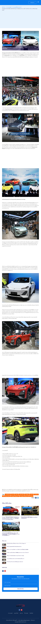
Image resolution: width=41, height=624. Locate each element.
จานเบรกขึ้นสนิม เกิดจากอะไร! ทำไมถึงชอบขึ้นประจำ (15, 558)
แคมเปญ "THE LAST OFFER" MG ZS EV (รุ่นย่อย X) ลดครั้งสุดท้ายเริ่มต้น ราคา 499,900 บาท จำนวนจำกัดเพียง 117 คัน (10, 518)
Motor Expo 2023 (6, 496)
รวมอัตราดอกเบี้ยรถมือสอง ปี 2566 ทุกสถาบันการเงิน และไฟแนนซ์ (18, 552)
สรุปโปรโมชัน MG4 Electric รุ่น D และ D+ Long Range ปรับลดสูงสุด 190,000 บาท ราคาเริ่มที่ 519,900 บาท (11, 534)
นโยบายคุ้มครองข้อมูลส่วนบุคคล (24, 620)
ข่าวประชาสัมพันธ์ (7, 507)
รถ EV (13, 494)
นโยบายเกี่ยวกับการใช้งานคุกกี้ (11, 620)
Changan (27, 494)
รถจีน (17, 494)
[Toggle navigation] (38, 2)
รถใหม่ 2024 (21, 494)
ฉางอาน (31, 496)
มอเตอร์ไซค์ (16, 613)
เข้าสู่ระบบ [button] (32, 2)
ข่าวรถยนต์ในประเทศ (17, 7)
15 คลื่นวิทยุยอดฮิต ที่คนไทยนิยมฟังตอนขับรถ (14, 546)
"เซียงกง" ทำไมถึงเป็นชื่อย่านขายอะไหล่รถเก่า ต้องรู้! (15, 555)
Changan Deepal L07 (15, 496)
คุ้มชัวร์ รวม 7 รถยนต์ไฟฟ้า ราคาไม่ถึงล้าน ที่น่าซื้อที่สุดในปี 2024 (17, 549)
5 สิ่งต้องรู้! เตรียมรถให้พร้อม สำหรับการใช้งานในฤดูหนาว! (16, 543)
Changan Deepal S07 (24, 496)
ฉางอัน (31, 494)
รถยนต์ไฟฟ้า (8, 494)
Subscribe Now (20, 588)
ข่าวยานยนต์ (9, 7)
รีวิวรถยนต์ (26, 613)
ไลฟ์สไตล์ (31, 613)
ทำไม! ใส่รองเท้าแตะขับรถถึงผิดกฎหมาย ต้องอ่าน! (15, 561)
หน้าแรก (3, 7)
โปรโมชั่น (36, 494)
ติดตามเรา (33, 620)
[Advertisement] (20, 18)
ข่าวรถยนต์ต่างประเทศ (27, 507)
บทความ (21, 613)
